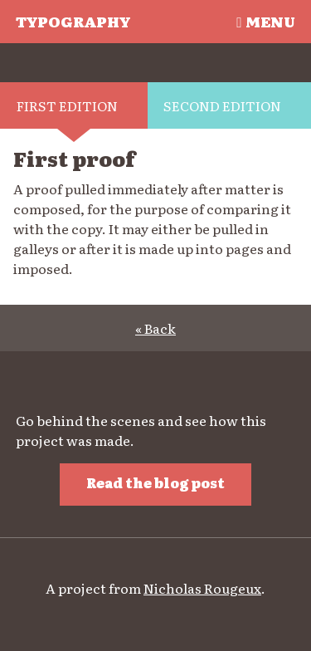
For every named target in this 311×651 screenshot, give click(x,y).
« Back (155, 328)
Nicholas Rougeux (202, 588)
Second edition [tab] (222, 105)
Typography (73, 21)
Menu (265, 21)
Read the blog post (155, 482)
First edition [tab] (67, 105)
